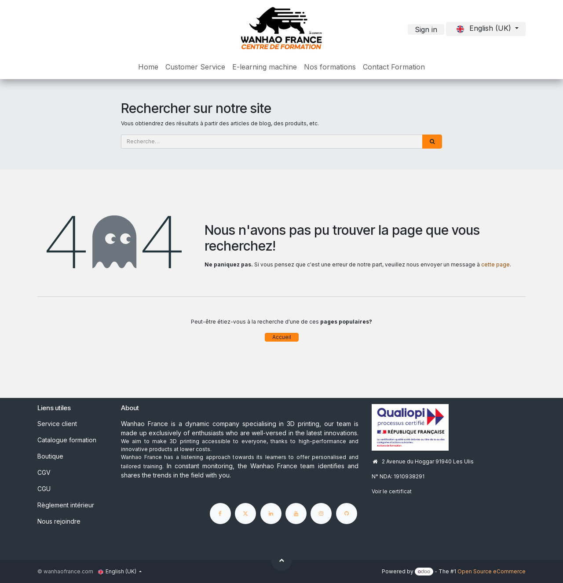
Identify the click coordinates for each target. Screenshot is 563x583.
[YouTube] (296, 513)
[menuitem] (148, 67)
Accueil (281, 337)
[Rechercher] (432, 142)
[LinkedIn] (271, 513)
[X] (245, 513)
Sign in (426, 29)
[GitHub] (346, 513)
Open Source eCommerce (491, 571)
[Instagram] (321, 513)
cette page (495, 264)
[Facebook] (220, 513)
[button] (281, 560)
